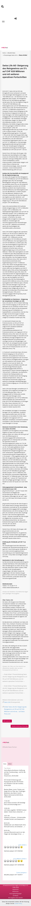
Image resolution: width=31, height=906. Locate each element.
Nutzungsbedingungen (15, 893)
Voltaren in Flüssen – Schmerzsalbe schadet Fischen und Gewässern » (15, 818)
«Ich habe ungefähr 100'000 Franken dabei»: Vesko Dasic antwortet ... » (15, 811)
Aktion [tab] (10, 764)
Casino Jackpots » (21, 872)
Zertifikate (15, 895)
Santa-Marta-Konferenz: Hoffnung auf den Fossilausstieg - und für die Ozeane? (14, 772)
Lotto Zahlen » (22, 845)
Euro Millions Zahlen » (20, 859)
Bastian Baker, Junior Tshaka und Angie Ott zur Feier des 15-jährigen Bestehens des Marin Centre (14, 791)
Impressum (15, 889)
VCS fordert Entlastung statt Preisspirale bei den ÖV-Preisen (13, 781)
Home (4, 53)
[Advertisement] (13, 35)
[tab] (4, 764)
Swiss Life (7, 702)
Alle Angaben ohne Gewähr (15, 897)
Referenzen (15, 891)
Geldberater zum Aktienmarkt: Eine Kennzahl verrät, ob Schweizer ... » (15, 826)
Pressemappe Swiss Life (10, 55)
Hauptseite (7, 721)
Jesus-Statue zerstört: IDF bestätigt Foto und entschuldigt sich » (14, 803)
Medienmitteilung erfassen (19, 726)
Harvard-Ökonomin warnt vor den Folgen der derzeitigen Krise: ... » (14, 833)
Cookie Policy (18, 903)
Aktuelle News (11, 53)
